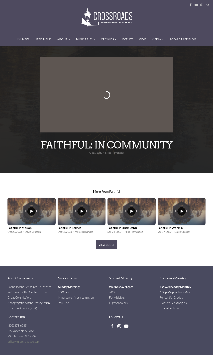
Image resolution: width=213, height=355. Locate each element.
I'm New (23, 39)
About (63, 39)
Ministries (85, 39)
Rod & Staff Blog (183, 39)
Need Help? (43, 39)
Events (127, 39)
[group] (31, 216)
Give (142, 39)
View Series (106, 244)
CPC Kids (109, 39)
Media (158, 39)
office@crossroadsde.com (23, 341)
